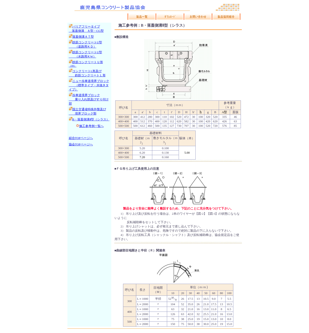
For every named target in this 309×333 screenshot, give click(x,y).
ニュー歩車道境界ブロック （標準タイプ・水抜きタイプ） (89, 85)
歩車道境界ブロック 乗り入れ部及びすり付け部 (89, 99)
